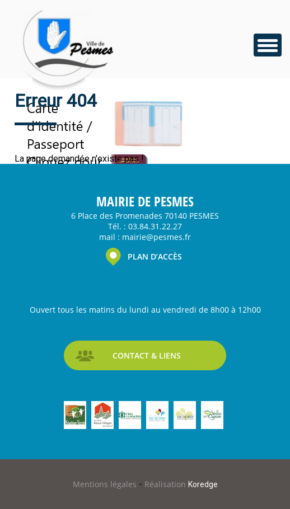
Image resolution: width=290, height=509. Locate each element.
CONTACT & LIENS (147, 355)
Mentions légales (106, 484)
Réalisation (181, 484)
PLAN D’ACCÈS (155, 256)
